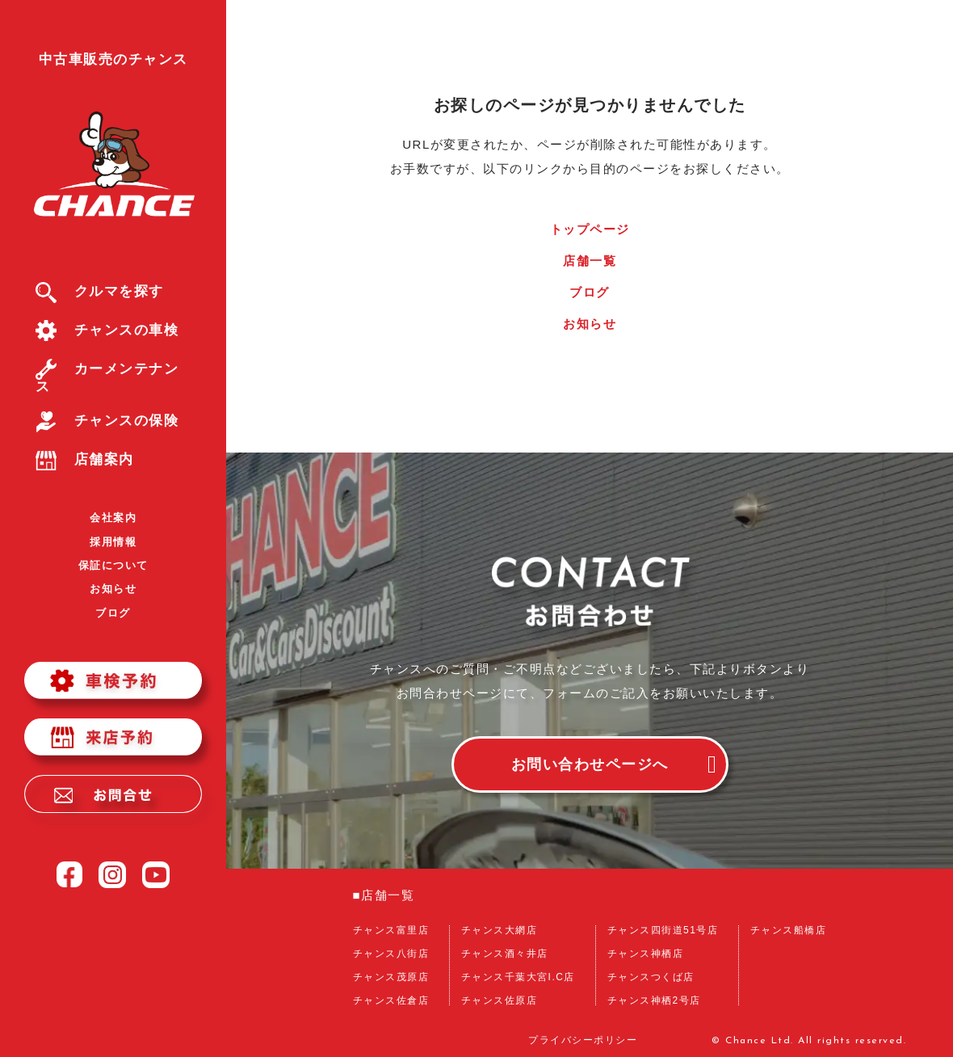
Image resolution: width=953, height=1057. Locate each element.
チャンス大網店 (499, 930)
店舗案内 (85, 459)
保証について (113, 565)
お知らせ (113, 589)
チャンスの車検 (107, 330)
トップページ (590, 229)
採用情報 (113, 542)
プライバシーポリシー (582, 1041)
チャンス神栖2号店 (654, 1000)
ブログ (113, 613)
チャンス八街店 (391, 953)
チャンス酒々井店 (504, 953)
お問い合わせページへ (590, 764)
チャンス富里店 (391, 930)
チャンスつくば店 (651, 977)
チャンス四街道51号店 (663, 930)
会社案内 (113, 518)
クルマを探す (100, 291)
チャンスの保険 (107, 420)
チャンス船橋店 (788, 930)
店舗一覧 (589, 260)
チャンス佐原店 (499, 1000)
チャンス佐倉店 (391, 1000)
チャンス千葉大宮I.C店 (518, 977)
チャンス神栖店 (645, 953)
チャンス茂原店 (391, 977)
